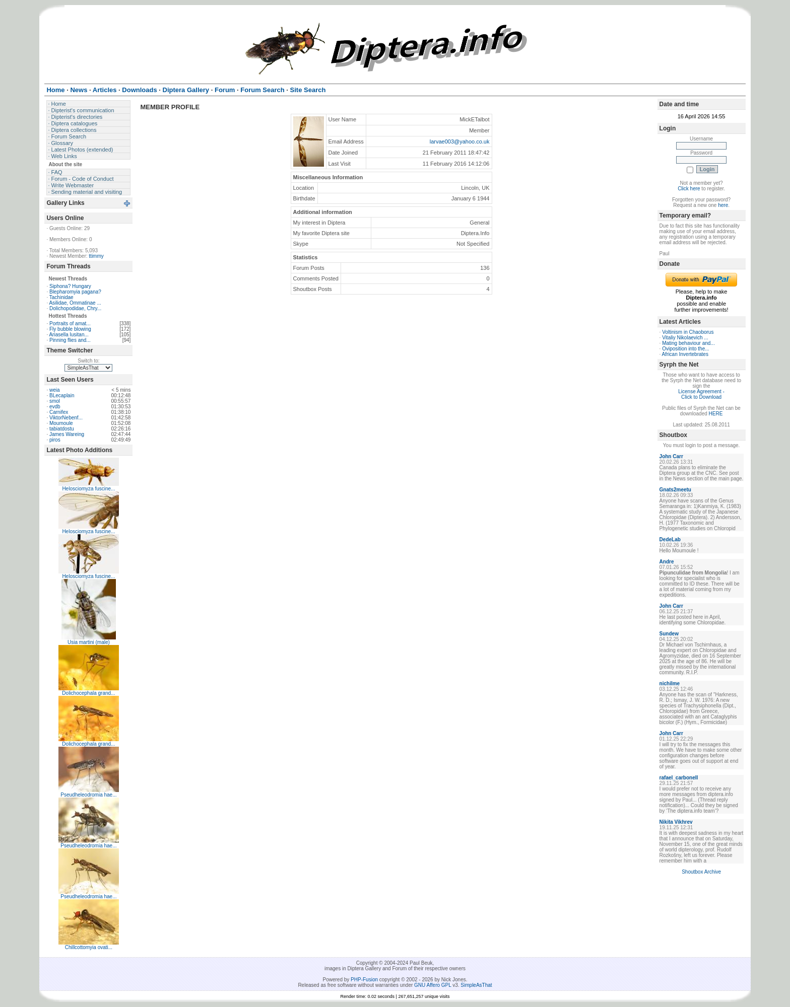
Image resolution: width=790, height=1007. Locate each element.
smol (54, 401)
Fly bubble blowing (70, 329)
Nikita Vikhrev (676, 822)
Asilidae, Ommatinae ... (75, 303)
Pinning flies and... (70, 340)
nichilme (670, 683)
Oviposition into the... (685, 348)
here (723, 205)
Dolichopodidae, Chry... (75, 308)
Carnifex (58, 412)
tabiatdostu (61, 428)
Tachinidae (61, 297)
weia (54, 390)
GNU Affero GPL (432, 985)
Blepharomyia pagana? (75, 292)
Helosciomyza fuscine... (88, 488)
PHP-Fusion (364, 979)
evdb (54, 406)
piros (54, 440)
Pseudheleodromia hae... (88, 795)
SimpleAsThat (476, 985)
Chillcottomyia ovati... (88, 947)
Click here (689, 188)
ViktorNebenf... (66, 417)
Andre (667, 561)
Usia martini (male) (89, 642)
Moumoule (61, 423)
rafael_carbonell (679, 777)
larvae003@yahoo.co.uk (460, 141)
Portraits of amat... (70, 323)
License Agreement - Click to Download (701, 394)
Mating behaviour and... (688, 343)
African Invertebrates (685, 354)
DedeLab (670, 539)
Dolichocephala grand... (88, 693)
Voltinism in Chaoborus (687, 332)
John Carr (671, 456)
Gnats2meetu (675, 489)
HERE (716, 413)
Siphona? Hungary (70, 286)
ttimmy (96, 256)
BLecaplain (61, 395)
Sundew (669, 633)
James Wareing (66, 434)
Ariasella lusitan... (68, 334)
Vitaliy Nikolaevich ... (685, 337)
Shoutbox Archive (701, 872)
